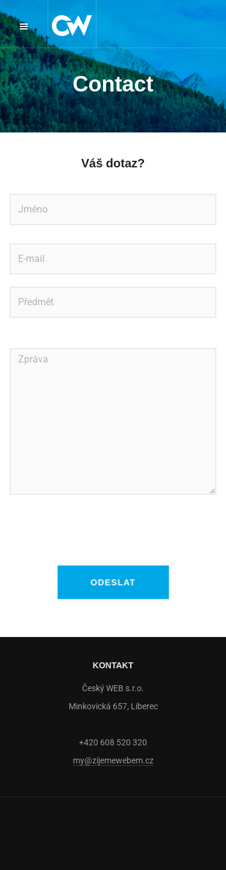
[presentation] (101, 530)
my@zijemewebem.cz (113, 760)
